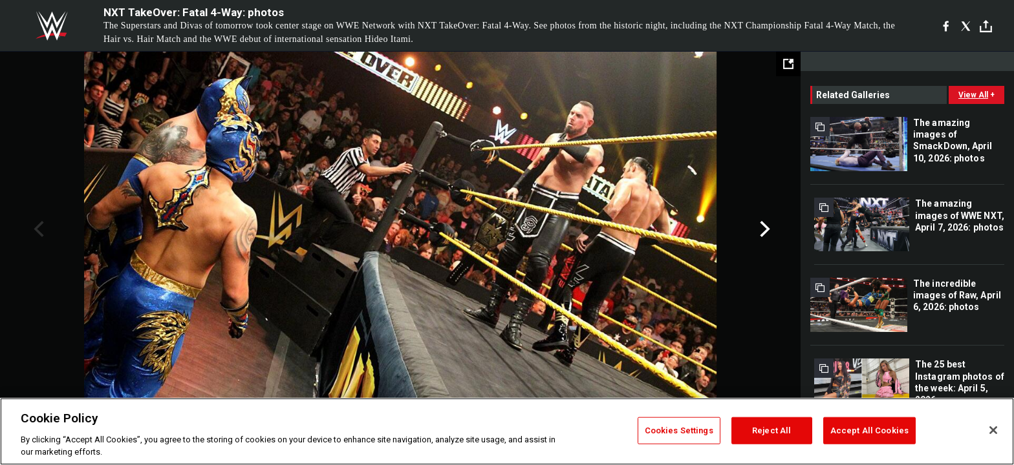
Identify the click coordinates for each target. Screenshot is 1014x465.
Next (763, 229)
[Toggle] (986, 26)
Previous (37, 229)
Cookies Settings (679, 430)
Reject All (771, 430)
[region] (507, 431)
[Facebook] (946, 25)
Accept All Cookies (869, 430)
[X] (966, 25)
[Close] (993, 430)
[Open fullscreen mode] (788, 64)
